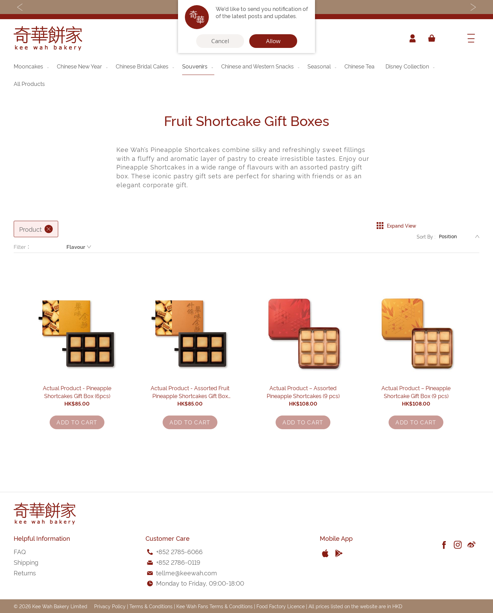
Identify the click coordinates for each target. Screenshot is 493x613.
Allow (273, 41)
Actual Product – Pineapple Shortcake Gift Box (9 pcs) (416, 417)
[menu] (246, 75)
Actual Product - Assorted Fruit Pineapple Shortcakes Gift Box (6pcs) (190, 417)
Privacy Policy (110, 606)
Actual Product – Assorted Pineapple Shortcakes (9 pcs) (303, 417)
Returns (25, 572)
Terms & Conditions (151, 606)
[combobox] (450, 38)
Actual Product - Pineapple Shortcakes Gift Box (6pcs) (77, 417)
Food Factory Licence (280, 606)
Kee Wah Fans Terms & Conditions (214, 606)
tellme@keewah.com (186, 572)
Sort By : (426, 238)
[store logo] (48, 38)
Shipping (26, 562)
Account (412, 38)
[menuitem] (32, 66)
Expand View (396, 223)
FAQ (20, 551)
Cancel (220, 41)
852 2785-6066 (181, 551)
